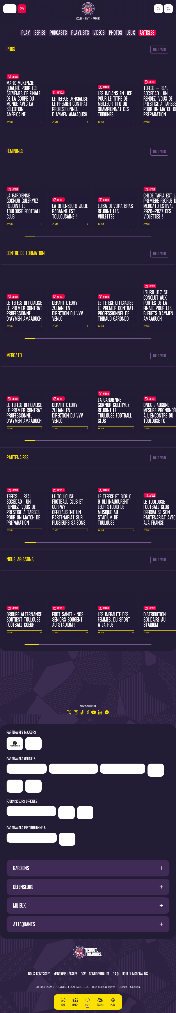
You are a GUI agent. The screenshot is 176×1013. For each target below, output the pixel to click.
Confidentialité (99, 974)
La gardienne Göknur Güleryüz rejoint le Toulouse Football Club (24, 206)
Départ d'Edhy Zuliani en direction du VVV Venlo (67, 311)
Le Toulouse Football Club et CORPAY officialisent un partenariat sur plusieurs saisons (68, 510)
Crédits (123, 986)
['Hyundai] (73, 769)
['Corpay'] (85, 812)
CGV (83, 974)
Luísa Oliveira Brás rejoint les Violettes (115, 211)
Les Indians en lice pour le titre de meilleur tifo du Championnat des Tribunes (115, 104)
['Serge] (122, 769)
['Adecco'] (15, 786)
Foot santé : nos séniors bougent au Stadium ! (68, 620)
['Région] (32, 838)
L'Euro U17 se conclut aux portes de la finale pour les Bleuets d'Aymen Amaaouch (158, 306)
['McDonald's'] (66, 812)
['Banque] (31, 811)
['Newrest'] (27, 769)
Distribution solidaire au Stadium (155, 620)
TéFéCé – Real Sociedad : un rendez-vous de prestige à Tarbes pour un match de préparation (23, 510)
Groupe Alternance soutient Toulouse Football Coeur (24, 620)
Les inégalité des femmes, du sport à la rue (114, 620)
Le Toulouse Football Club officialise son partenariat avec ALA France (160, 512)
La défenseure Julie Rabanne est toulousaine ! (70, 211)
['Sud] (156, 770)
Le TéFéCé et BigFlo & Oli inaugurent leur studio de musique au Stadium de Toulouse (115, 510)
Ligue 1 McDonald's (135, 974)
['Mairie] (67, 839)
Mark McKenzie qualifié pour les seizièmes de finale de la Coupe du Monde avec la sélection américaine (24, 99)
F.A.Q (116, 974)
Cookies (135, 986)
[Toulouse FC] (88, 8)
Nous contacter (39, 974)
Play (87, 18)
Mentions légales (65, 974)
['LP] (15, 743)
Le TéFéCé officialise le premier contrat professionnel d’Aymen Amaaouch (70, 107)
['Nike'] (9, 8)
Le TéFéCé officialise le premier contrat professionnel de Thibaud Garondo (115, 311)
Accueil (79, 18)
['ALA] (33, 786)
